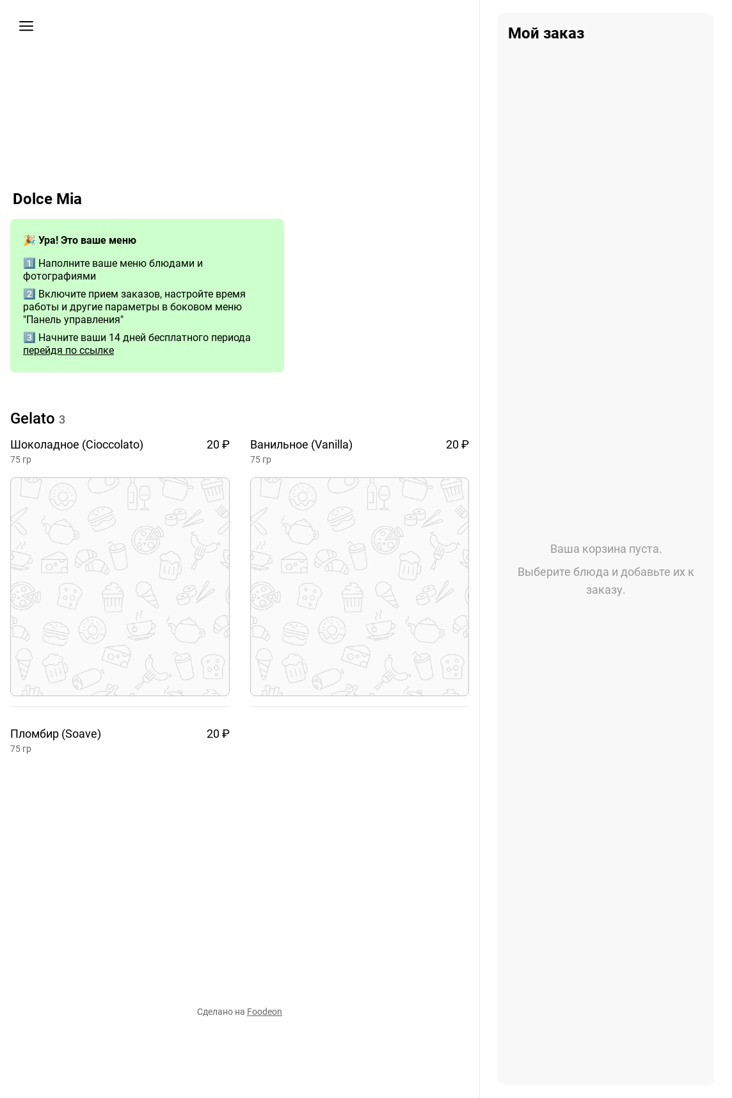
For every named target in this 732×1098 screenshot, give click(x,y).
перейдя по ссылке (68, 350)
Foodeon (264, 1012)
